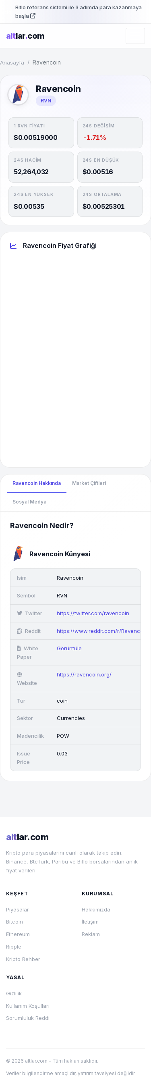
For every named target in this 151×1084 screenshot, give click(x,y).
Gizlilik (14, 993)
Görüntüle (69, 648)
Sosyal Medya (29, 502)
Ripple (13, 946)
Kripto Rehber (23, 959)
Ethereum (18, 934)
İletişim (90, 921)
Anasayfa (12, 62)
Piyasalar (17, 909)
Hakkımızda (96, 909)
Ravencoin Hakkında (36, 483)
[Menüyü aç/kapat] (135, 36)
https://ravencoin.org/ (84, 674)
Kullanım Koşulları (28, 1006)
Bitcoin (14, 921)
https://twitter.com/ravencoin (93, 613)
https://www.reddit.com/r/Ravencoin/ (103, 631)
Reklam (91, 934)
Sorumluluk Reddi (28, 1018)
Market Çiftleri (89, 483)
